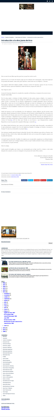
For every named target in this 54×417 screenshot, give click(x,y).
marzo (6, 310)
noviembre (7, 296)
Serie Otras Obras (6, 385)
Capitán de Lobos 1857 (9, 313)
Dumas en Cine (6, 342)
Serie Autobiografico (7, 363)
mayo (5, 306)
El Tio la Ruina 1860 (8, 315)
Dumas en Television (7, 348)
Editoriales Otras (6, 355)
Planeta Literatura (5, 410)
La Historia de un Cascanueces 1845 (18, 268)
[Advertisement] (27, 20)
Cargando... (4, 401)
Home (2, 37)
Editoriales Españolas (7, 351)
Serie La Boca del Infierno (8, 374)
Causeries (5, 338)
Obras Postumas (6, 361)
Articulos (5, 337)
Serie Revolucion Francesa (8, 387)
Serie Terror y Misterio (7, 388)
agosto (6, 301)
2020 (4, 287)
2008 (4, 332)
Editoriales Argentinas (7, 350)
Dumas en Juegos (7, 346)
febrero (6, 311)
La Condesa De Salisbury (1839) (16, 175)
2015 (4, 330)
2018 (4, 290)
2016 (4, 328)
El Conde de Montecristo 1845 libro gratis (20, 262)
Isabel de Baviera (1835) (15, 177)
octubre (6, 297)
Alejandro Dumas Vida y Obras (47, 165)
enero (5, 326)
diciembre (7, 294)
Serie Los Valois (6, 379)
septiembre (7, 299)
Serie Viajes (5, 392)
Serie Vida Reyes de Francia (9, 394)
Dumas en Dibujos (7, 344)
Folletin (4, 357)
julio (5, 303)
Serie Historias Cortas (7, 370)
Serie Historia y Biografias (8, 368)
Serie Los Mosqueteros (8, 377)
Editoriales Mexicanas (7, 353)
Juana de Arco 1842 (9, 324)
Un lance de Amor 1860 (9, 320)
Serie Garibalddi (6, 364)
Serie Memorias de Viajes (8, 381)
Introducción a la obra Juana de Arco (13, 322)
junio (5, 304)
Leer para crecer (5, 408)
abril (5, 308)
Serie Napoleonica (7, 383)
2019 (4, 289)
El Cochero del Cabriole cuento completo (20, 275)
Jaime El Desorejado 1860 (10, 317)
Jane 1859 (6, 318)
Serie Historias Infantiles (8, 372)
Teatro (4, 396)
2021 (4, 285)
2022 (4, 283)
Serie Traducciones (7, 390)
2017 (4, 292)
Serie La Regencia (7, 375)
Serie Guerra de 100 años (21, 37)
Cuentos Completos (9, 37)
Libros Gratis (5, 359)
